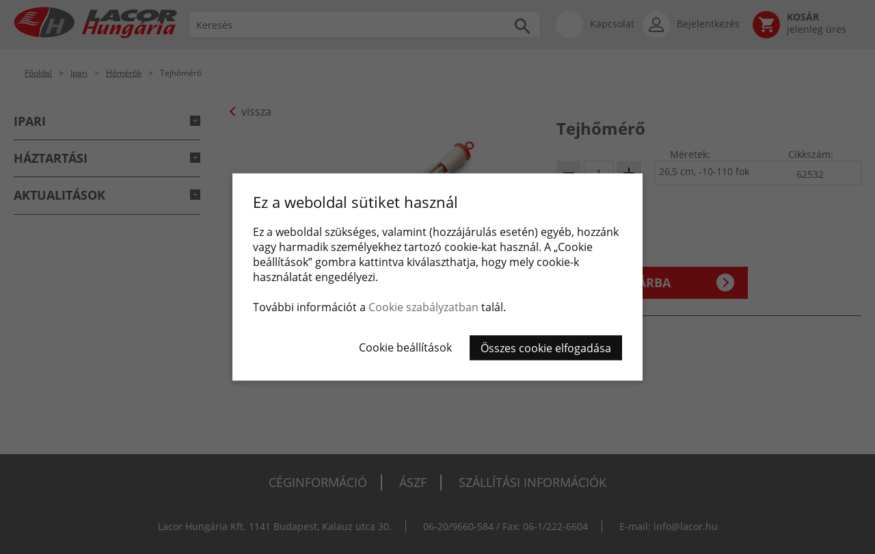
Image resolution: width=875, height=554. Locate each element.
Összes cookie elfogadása (546, 348)
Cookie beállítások (405, 347)
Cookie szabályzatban (423, 307)
